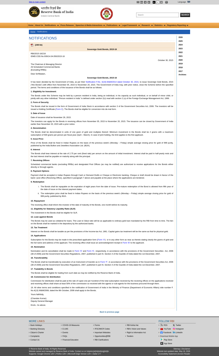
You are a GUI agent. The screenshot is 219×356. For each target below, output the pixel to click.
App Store (168, 343)
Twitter (178, 325)
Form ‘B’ (126, 243)
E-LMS (65, 329)
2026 (181, 37)
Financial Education (70, 340)
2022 (181, 52)
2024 (181, 45)
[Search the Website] (157, 14)
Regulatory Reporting (177, 25)
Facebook (167, 332)
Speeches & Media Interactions (90, 25)
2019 (181, 64)
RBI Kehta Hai (132, 325)
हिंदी (188, 2)
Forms (97, 325)
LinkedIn (179, 332)
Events (65, 332)
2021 (181, 56)
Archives (182, 75)
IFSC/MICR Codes (102, 329)
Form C (59, 109)
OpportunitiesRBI (103, 336)
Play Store (168, 340)
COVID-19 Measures (71, 325)
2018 (181, 67)
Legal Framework (131, 25)
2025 (181, 41)
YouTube (167, 329)
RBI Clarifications (102, 340)
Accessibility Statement (167, 354)
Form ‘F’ (104, 262)
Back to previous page (109, 312)
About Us (39, 25)
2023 (181, 49)
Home (30, 25)
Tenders (130, 336)
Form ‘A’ (101, 240)
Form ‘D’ (78, 251)
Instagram (180, 329)
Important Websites (102, 332)
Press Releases (67, 25)
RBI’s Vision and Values (136, 329)
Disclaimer (186, 349)
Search (185, 15)
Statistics (160, 25)
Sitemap (176, 349)
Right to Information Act (136, 332)
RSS (165, 325)
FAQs (65, 336)
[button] (138, 2)
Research (147, 25)
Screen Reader (184, 354)
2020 (181, 60)
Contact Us (34, 340)
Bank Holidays (36, 325)
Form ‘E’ (90, 251)
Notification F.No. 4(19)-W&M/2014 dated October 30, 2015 (112, 82)
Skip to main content (37, 2)
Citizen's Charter (37, 332)
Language (182, 2)
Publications (113, 25)
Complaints (35, 336)
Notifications (52, 25)
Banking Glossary (37, 329)
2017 (181, 71)
